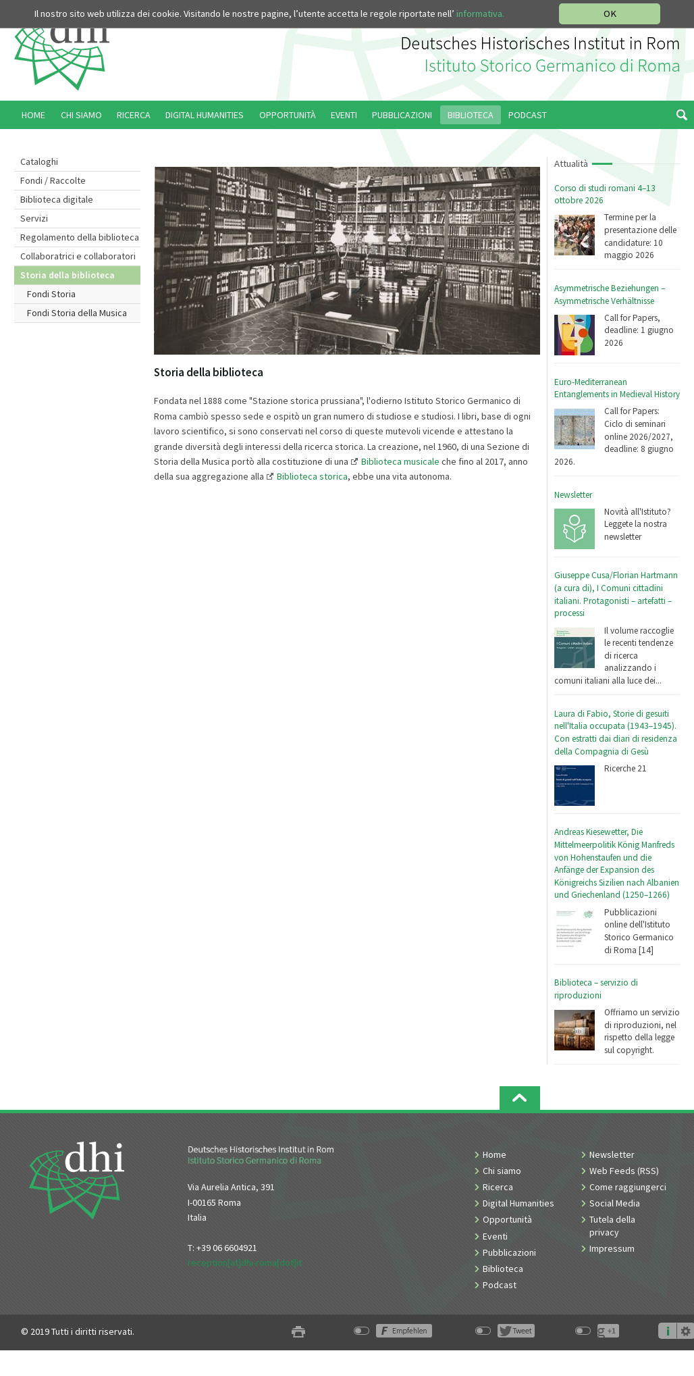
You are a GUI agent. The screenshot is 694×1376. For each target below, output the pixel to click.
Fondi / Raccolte (53, 180)
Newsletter (573, 495)
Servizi (34, 218)
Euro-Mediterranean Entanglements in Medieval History (617, 388)
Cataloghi (39, 161)
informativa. (480, 13)
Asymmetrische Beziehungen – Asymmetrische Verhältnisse (609, 294)
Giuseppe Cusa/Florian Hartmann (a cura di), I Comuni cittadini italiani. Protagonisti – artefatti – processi (616, 594)
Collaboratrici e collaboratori (78, 256)
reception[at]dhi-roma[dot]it (245, 1262)
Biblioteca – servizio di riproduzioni (596, 989)
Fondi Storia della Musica (77, 313)
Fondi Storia (51, 294)
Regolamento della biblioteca (79, 237)
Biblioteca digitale (56, 199)
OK (610, 13)
